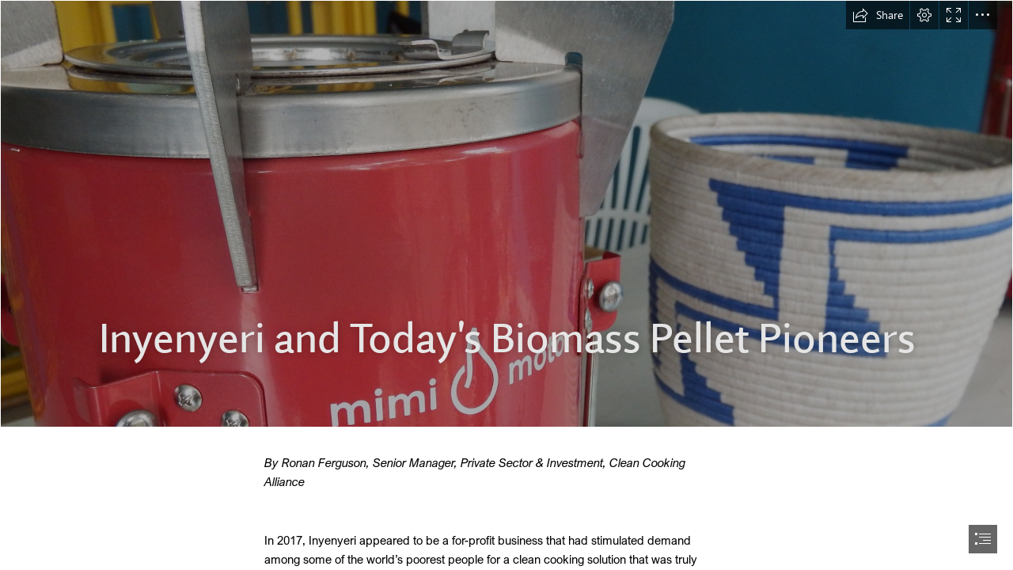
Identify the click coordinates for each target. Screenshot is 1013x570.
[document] (506, 285)
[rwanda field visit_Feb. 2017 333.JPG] (506, 214)
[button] (877, 15)
